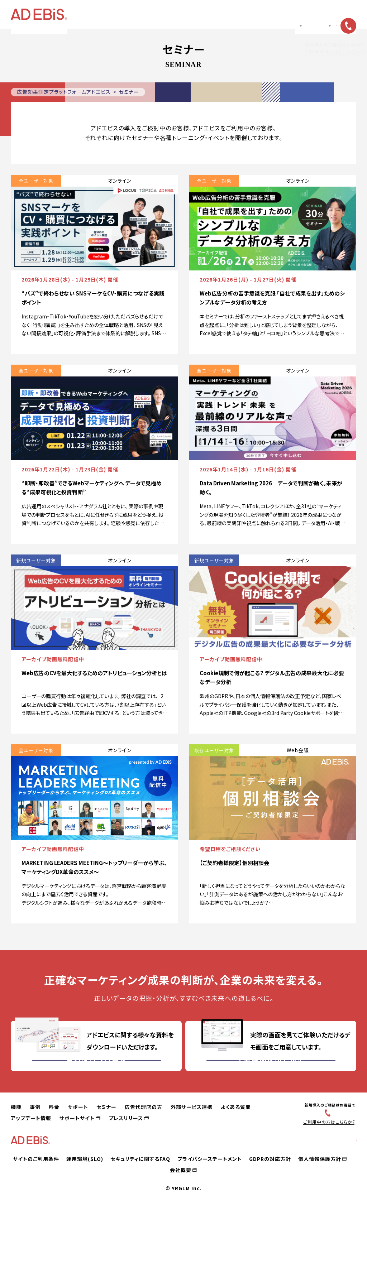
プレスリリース (126, 1182)
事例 (131, 14)
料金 (151, 14)
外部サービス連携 (192, 1171)
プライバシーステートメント (209, 1232)
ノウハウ (278, 14)
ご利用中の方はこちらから (326, 1186)
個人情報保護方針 (319, 1232)
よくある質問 (236, 1171)
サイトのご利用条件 (36, 1232)
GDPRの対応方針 (270, 1232)
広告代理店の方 (240, 14)
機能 (108, 14)
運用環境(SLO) (84, 1232)
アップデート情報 (31, 1182)
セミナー (204, 14)
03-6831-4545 (330, 1176)
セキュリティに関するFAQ (140, 1232)
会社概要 (180, 1243)
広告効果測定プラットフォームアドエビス (64, 91)
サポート (175, 14)
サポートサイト (77, 1182)
